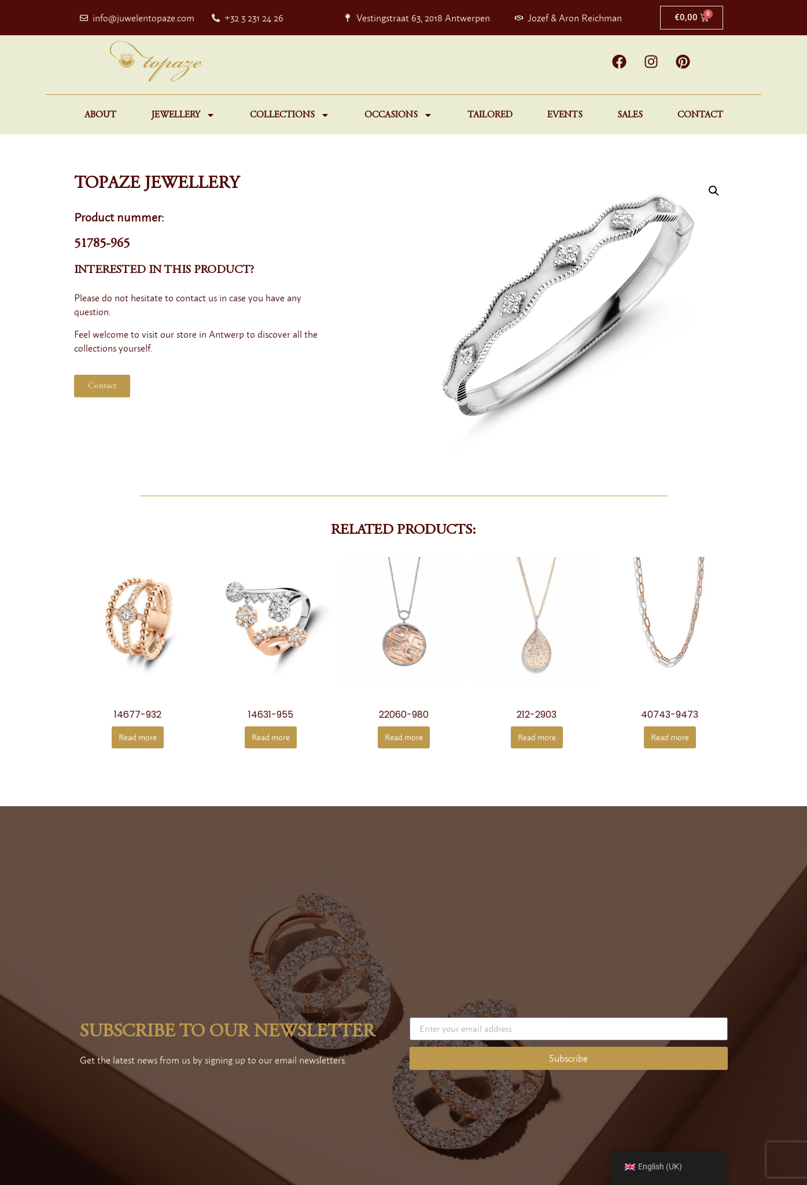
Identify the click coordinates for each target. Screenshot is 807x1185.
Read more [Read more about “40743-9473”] (670, 737)
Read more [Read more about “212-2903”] (537, 737)
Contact (700, 115)
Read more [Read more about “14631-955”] (271, 737)
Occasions (398, 115)
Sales (630, 115)
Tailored (490, 115)
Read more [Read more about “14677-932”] (138, 737)
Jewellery (183, 115)
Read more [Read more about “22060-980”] (404, 737)
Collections (290, 115)
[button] (713, 190)
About (100, 115)
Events (565, 115)
